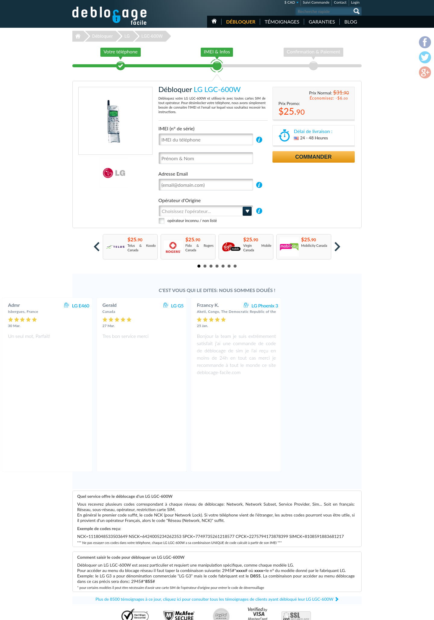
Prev (96, 246)
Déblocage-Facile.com (109, 554)
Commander (313, 157)
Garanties (322, 21)
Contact (340, 2)
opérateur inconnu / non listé (192, 220)
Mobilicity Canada (314, 245)
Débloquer (240, 21)
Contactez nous (328, 557)
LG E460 (156, 305)
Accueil (214, 21)
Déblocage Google (174, 581)
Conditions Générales (332, 562)
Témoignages (282, 21)
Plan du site (325, 571)
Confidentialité (327, 566)
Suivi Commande (316, 2)
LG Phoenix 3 (340, 305)
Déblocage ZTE (172, 585)
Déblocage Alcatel (174, 576)
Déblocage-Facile (109, 16)
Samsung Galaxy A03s (279, 581)
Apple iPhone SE (275, 562)
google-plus (357, 612)
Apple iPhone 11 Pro (278, 567)
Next (337, 246)
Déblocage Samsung (175, 562)
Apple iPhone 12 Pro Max (281, 585)
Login (355, 2)
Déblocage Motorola (175, 567)
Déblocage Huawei (174, 590)
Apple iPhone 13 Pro (278, 576)
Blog (350, 21)
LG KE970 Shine (275, 572)
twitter (345, 612)
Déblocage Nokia (173, 572)
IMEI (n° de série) (177, 128)
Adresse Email (173, 173)
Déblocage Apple (173, 558)
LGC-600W (151, 36)
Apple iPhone (272, 590)
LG (127, 36)
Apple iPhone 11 (275, 558)
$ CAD (289, 2)
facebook (333, 612)
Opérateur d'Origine (180, 200)
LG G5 (252, 305)
